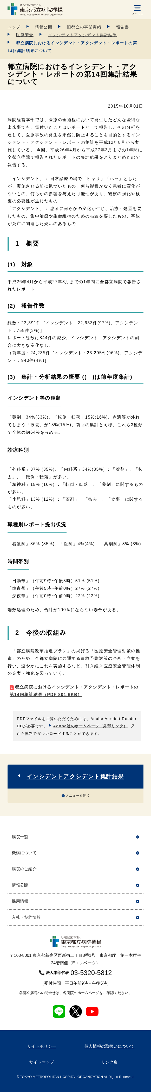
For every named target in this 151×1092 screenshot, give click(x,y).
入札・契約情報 (26, 917)
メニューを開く (77, 795)
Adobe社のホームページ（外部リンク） (90, 726)
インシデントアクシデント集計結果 (82, 35)
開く (137, 837)
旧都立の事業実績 (84, 27)
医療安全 (24, 35)
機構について (24, 853)
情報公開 (43, 27)
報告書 (122, 27)
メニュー (137, 14)
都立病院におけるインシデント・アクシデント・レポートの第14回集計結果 (74, 691)
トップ (14, 27)
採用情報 (20, 901)
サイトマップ (41, 1062)
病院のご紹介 (24, 869)
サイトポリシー (41, 1046)
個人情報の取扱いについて (109, 1046)
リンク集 (109, 1062)
